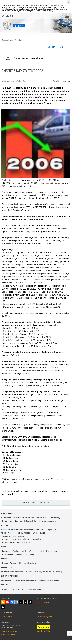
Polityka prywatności (8, 634)
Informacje (6, 551)
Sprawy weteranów (34, 589)
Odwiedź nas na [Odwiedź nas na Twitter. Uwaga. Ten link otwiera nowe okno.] (25, 602)
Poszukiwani (7, 521)
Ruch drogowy (54, 518)
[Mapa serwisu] (7, 16)
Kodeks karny (51, 551)
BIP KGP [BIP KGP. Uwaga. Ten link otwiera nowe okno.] (46, 602)
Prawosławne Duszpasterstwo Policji (16, 542)
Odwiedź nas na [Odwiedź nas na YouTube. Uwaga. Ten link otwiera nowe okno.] (7, 602)
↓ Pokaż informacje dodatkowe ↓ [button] (36, 503)
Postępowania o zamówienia (13, 580)
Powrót (54, 81)
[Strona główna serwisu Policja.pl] (3, 16)
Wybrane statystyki (36, 551)
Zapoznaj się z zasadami (9, 631)
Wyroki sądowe (30, 563)
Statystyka (6, 546)
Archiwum (55, 580)
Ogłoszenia (31, 572)
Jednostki (6, 530)
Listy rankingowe (45, 572)
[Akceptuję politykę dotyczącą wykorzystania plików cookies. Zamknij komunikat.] (68, 2)
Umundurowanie (39, 533)
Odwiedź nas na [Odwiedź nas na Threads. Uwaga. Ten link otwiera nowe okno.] (21, 602)
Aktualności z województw (24, 518)
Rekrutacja (58, 572)
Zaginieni (18, 521)
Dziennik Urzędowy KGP (12, 563)
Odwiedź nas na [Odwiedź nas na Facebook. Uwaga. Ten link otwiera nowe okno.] (12, 602)
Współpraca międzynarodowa (14, 536)
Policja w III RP (8, 533)
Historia (20, 533)
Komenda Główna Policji (34, 530)
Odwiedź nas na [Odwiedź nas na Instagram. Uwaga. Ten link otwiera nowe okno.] (16, 602)
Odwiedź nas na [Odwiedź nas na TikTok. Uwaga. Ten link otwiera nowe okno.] (30, 602)
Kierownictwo (17, 530)
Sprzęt (27, 533)
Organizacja (51, 530)
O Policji (4, 525)
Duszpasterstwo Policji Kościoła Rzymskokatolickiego (23, 539)
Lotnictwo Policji (30, 521)
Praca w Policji (7, 567)
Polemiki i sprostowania (48, 521)
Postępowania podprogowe (38, 580)
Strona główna (7, 40)
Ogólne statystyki (20, 551)
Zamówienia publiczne (10, 576)
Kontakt (4, 584)
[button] (67, 16)
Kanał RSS (3, 602)
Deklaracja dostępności (44, 616)
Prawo (4, 558)
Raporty (19, 554)
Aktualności (19, 40)
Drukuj (66, 81)
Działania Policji (8, 513)
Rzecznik (5, 589)
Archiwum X (41, 518)
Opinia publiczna (31, 554)
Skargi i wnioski (18, 589)
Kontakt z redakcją (7, 616)
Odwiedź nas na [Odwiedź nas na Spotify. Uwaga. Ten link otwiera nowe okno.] (3, 607)
